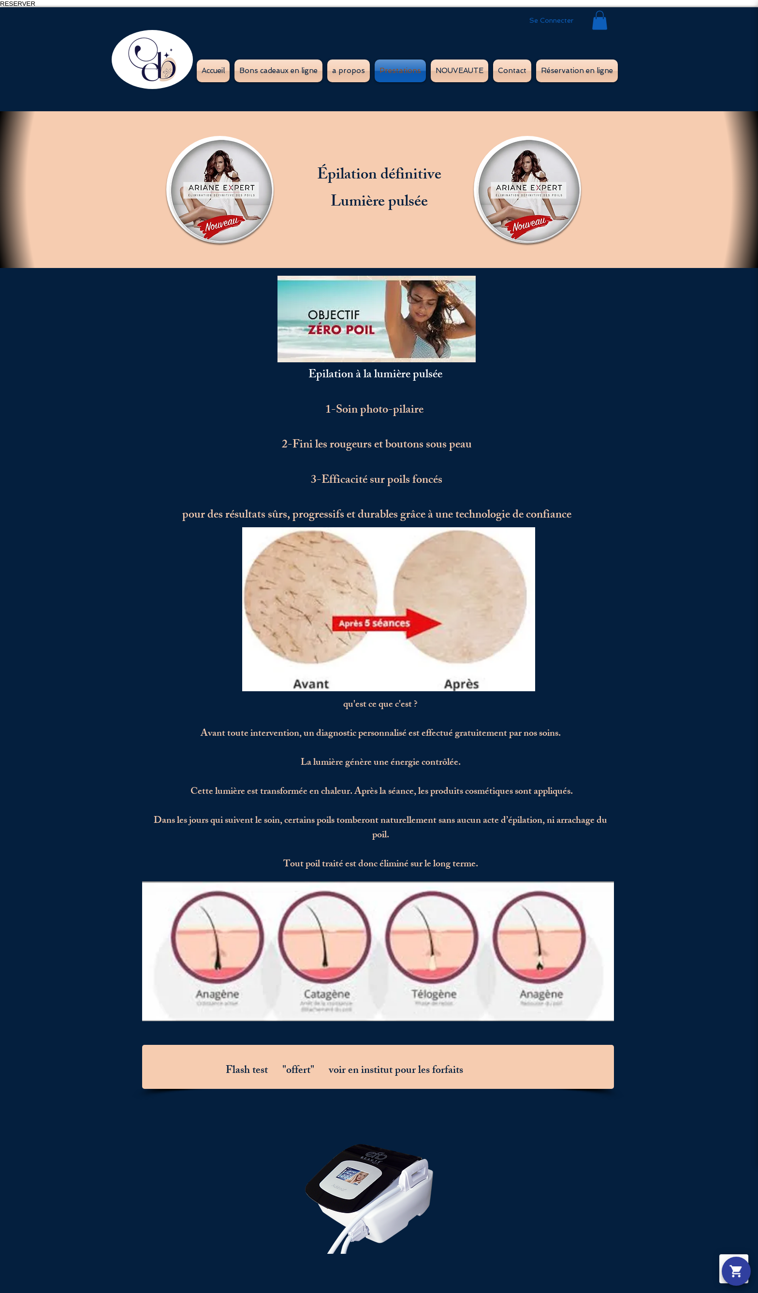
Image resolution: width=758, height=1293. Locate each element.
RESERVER (17, 3)
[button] (600, 20)
